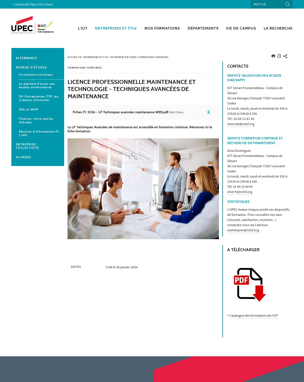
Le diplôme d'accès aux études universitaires (37, 85)
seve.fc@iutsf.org (239, 192)
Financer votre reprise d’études (36, 120)
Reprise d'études (31, 67)
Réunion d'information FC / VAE (39, 133)
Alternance (26, 58)
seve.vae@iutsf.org (240, 124)
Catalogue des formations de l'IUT (254, 316)
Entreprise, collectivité (27, 146)
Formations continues (36, 74)
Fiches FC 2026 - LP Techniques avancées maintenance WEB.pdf (128, 112)
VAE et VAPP (28, 109)
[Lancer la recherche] (288, 4)
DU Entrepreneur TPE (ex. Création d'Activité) (39, 98)
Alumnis (23, 157)
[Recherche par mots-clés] (272, 4)
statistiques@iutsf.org (243, 230)
